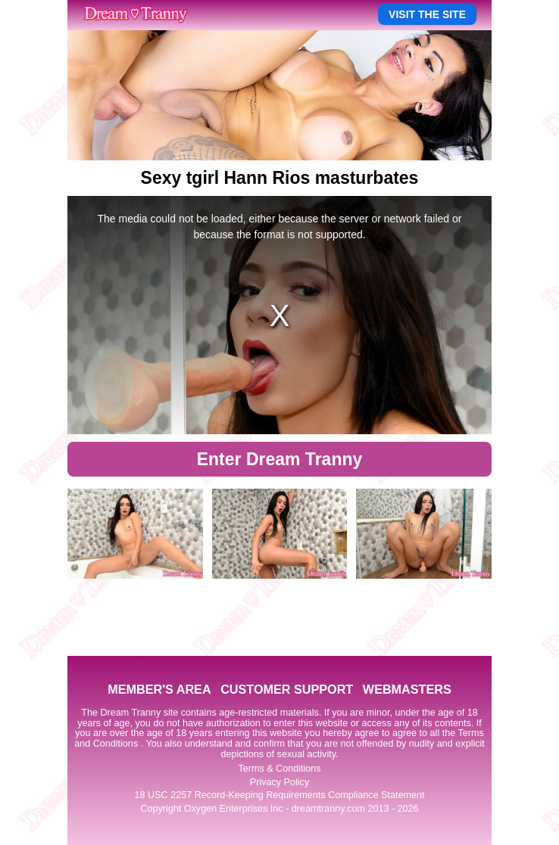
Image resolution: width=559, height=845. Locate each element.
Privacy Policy (279, 782)
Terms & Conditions (279, 768)
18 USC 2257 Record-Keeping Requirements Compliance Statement (280, 795)
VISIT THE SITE (427, 14)
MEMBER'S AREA (159, 689)
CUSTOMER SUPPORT (286, 689)
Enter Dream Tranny (280, 459)
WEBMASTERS (407, 689)
